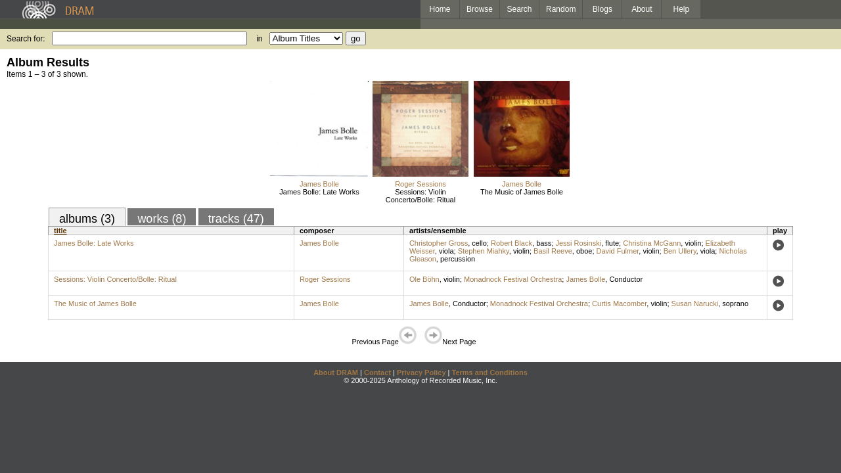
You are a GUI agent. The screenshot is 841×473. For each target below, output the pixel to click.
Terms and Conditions (490, 372)
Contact (377, 372)
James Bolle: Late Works (319, 192)
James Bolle (319, 184)
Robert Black (511, 243)
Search (519, 9)
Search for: (26, 38)
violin (693, 243)
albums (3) (87, 218)
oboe (584, 251)
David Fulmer (618, 251)
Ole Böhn (424, 279)
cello (479, 243)
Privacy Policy (421, 372)
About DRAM (335, 372)
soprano (735, 303)
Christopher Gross (438, 243)
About (641, 9)
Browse (479, 9)
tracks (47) (236, 218)
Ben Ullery (680, 251)
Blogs (602, 9)
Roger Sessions (420, 184)
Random (561, 9)
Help (681, 9)
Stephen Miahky (483, 251)
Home (439, 9)
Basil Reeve (553, 251)
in (259, 38)
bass (543, 243)
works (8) (161, 218)
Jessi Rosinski (579, 243)
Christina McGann (652, 243)
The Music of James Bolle (521, 192)
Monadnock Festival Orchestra (513, 279)
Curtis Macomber (619, 303)
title (60, 231)
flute (612, 243)
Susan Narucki (695, 303)
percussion (457, 259)
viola (446, 251)
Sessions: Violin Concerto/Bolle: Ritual (420, 196)
